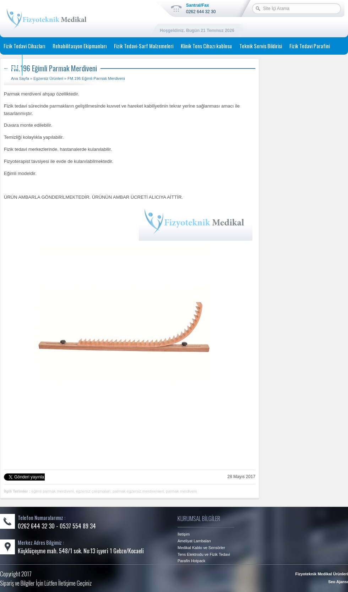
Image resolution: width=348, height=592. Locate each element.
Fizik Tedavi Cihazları (24, 46)
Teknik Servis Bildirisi (260, 46)
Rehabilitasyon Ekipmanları (80, 46)
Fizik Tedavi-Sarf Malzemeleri (143, 46)
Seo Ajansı (338, 582)
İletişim (11, 67)
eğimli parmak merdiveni (52, 491)
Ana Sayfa (20, 78)
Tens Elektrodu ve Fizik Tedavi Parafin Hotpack (204, 557)
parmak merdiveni (181, 491)
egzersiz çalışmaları (93, 491)
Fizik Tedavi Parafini (309, 46)
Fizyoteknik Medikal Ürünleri (321, 574)
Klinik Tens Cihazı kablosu (206, 46)
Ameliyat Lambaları (194, 541)
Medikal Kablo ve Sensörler (201, 548)
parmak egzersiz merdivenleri (138, 491)
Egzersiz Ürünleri (48, 78)
